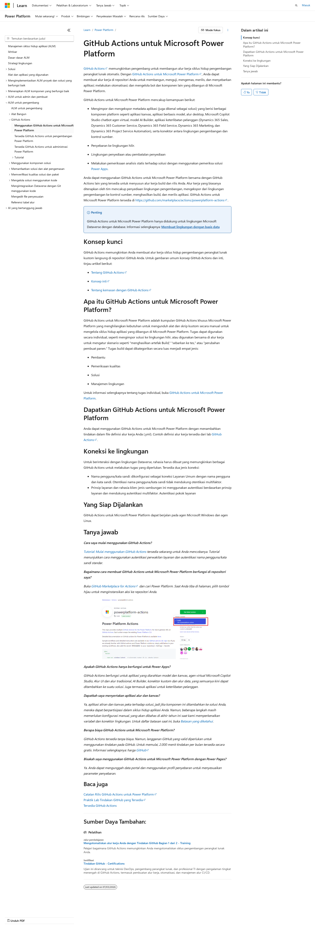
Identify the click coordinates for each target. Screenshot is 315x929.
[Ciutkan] (69, 30)
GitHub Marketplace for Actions (113, 586)
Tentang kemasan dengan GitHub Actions (119, 290)
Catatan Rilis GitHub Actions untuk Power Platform (119, 794)
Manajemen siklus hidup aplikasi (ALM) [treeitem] (32, 46)
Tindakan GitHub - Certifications (104, 863)
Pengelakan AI (13, 917)
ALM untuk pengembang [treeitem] (26, 108)
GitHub (141, 750)
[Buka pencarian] (296, 5)
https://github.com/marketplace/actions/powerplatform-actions (179, 200)
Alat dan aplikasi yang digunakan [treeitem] (28, 74)
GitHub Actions (94, 68)
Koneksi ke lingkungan (257, 60)
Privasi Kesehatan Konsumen (126, 917)
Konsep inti (99, 281)
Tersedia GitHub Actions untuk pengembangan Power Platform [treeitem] (43, 138)
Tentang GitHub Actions (107, 272)
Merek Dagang (196, 917)
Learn (87, 30)
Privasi (97, 917)
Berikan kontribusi (78, 917)
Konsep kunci (251, 37)
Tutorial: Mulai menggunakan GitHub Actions (115, 551)
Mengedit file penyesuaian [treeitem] (27, 196)
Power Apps (99, 169)
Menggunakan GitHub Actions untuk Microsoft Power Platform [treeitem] (44, 127)
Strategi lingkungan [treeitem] (20, 63)
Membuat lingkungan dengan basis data (190, 227)
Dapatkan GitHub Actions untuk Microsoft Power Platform (273, 53)
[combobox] (39, 38)
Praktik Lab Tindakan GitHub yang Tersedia (113, 800)
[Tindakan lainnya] (227, 30)
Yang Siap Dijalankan (256, 66)
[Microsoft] (7, 5)
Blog (56, 917)
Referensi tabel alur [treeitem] (23, 202)
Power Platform (104, 30)
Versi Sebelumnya (38, 917)
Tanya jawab (250, 71)
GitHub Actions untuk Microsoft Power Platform (165, 74)
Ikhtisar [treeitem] (12, 52)
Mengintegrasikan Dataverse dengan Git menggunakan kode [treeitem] (36, 188)
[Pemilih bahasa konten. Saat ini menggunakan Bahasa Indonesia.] (19, 907)
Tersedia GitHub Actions (100, 805)
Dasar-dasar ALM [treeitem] (19, 57)
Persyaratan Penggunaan (167, 917)
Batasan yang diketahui (197, 721)
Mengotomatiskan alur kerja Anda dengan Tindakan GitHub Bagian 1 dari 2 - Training (137, 843)
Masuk (306, 5)
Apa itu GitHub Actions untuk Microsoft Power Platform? (272, 44)
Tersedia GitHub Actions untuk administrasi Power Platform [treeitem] (41, 149)
